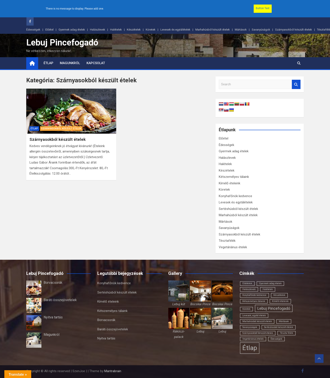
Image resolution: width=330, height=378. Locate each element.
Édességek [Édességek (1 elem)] (276, 338)
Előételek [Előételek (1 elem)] (247, 283)
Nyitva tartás (53, 317)
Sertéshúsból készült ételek (238, 209)
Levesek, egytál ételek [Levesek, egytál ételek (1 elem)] (254, 315)
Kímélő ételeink (229, 183)
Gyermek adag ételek (72, 29)
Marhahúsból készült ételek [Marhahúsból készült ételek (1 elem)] (257, 321)
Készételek (134, 29)
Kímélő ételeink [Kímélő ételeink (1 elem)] (280, 301)
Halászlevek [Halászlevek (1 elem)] (249, 289)
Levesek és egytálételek (175, 29)
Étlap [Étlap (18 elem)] (249, 348)
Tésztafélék (227, 241)
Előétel (49, 29)
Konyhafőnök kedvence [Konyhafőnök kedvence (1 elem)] (254, 295)
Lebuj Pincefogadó (62, 42)
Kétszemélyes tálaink (234, 177)
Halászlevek (97, 29)
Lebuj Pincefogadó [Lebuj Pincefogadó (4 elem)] (273, 308)
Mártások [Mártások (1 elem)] (284, 321)
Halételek (116, 29)
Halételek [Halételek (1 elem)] (268, 289)
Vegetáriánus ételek (233, 247)
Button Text (263, 8)
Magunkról (70, 63)
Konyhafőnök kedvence (235, 196)
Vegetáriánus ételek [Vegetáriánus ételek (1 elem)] (253, 338)
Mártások (241, 29)
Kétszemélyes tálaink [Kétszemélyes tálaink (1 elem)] (253, 301)
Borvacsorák (53, 283)
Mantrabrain (112, 371)
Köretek (150, 29)
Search (296, 84)
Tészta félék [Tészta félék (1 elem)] (286, 333)
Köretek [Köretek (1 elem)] (246, 309)
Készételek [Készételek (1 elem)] (279, 295)
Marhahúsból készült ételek (212, 29)
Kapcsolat (96, 63)
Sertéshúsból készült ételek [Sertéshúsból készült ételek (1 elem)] (278, 327)
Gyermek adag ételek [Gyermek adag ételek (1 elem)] (270, 283)
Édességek (33, 29)
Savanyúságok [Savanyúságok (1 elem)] (249, 327)
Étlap (48, 63)
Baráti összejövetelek (60, 300)
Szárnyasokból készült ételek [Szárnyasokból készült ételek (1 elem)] (257, 333)
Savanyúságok (261, 29)
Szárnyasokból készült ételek (293, 29)
